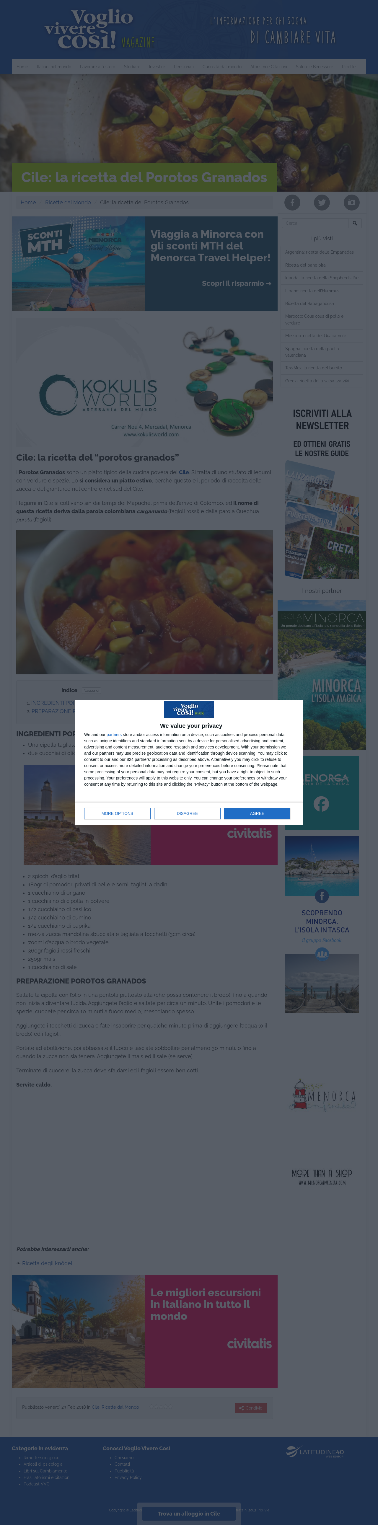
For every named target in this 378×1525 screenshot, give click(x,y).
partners (114, 735)
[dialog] (189, 762)
